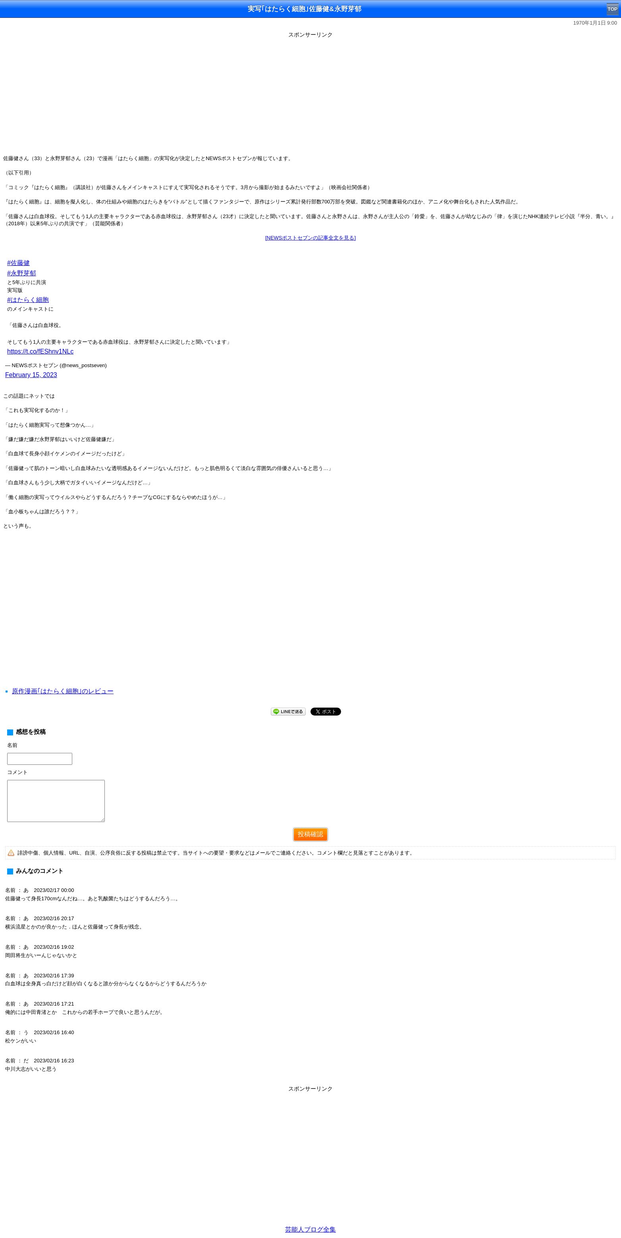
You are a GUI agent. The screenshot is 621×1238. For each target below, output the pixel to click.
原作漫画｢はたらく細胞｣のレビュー (63, 691)
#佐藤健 (18, 262)
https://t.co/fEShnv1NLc (40, 351)
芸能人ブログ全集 (310, 1229)
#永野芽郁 (21, 273)
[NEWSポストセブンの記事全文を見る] (310, 238)
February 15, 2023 (31, 374)
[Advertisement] (310, 96)
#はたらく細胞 (28, 299)
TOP (612, 9)
